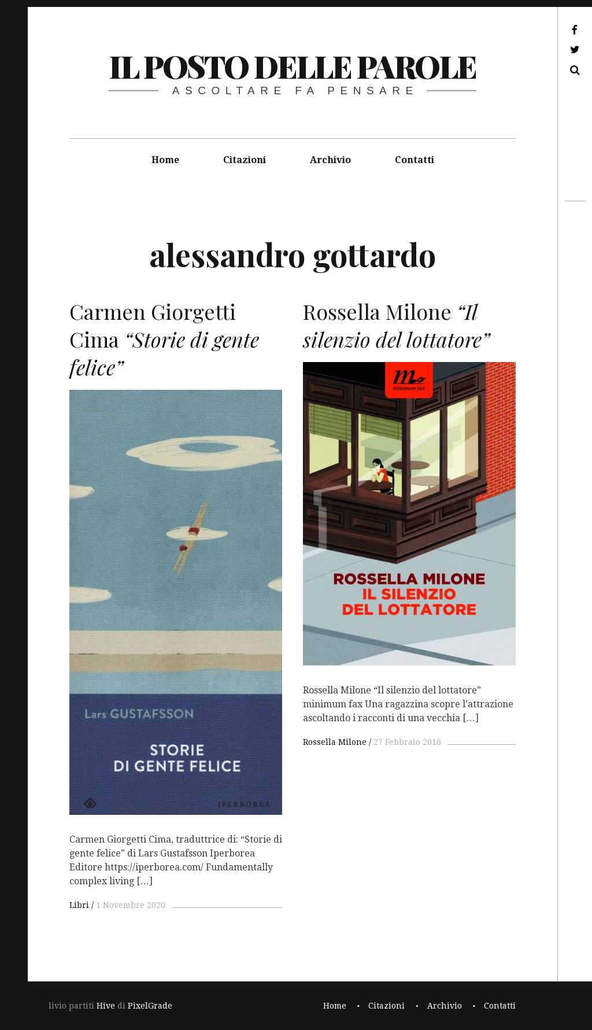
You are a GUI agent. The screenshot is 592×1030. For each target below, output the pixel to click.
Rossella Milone (335, 742)
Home (165, 159)
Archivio (330, 159)
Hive (106, 1005)
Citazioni (244, 159)
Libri (79, 905)
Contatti (414, 159)
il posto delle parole (292, 66)
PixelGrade (150, 1005)
